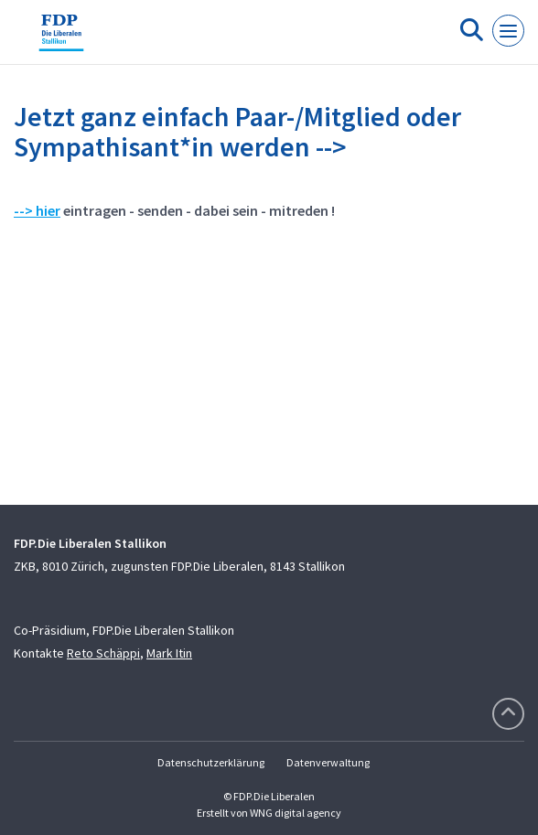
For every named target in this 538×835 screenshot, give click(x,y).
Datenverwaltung (328, 762)
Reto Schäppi (103, 653)
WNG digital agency (295, 812)
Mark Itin (169, 653)
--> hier (37, 210)
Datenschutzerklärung (210, 762)
